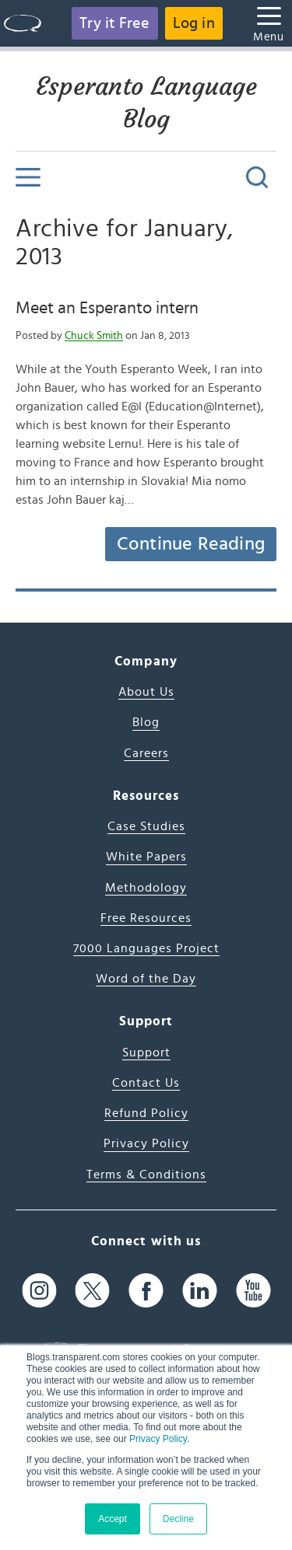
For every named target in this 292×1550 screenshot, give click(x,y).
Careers (146, 753)
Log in (194, 23)
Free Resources (146, 918)
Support (146, 1052)
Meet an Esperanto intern (107, 307)
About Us (146, 692)
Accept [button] (112, 1518)
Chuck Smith (94, 335)
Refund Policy (146, 1113)
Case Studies (146, 826)
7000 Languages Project (146, 948)
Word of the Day (146, 978)
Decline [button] (178, 1518)
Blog (146, 722)
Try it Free (114, 23)
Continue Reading (191, 544)
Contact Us (146, 1083)
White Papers (146, 856)
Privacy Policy (158, 1438)
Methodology (146, 887)
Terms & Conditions (146, 1174)
